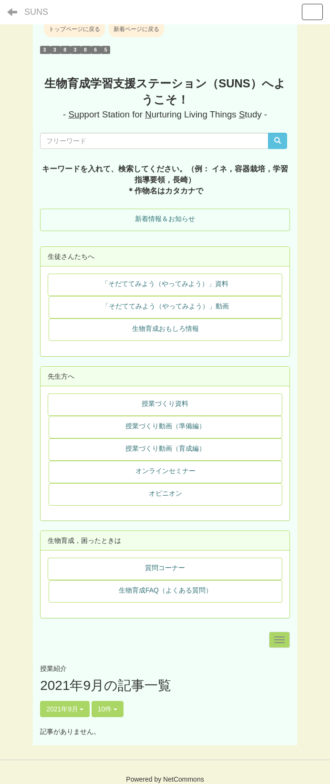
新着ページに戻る (136, 29)
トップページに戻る (74, 29)
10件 (107, 709)
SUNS (36, 12)
